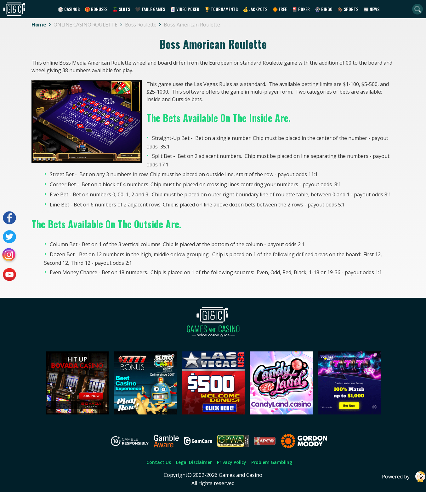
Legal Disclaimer (194, 462)
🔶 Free (279, 9)
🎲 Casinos (69, 9)
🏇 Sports (348, 9)
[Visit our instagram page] (9, 255)
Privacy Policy (231, 462)
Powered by (404, 476)
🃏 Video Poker (184, 9)
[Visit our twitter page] (9, 236)
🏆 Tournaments (221, 9)
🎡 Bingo (323, 9)
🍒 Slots (121, 9)
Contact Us (158, 462)
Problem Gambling (271, 462)
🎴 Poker (301, 9)
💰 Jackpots (255, 9)
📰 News (371, 9)
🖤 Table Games (150, 9)
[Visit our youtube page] (9, 274)
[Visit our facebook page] (9, 217)
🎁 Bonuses (96, 9)
